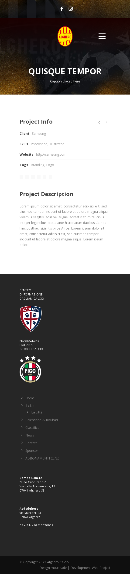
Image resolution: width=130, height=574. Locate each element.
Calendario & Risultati (41, 420)
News (29, 435)
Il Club (29, 405)
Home (30, 398)
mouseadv (59, 567)
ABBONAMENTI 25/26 (42, 458)
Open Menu (102, 36)
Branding (37, 165)
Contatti (31, 443)
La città (36, 412)
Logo (50, 165)
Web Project (101, 567)
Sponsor (31, 450)
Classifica (32, 427)
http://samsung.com (51, 154)
